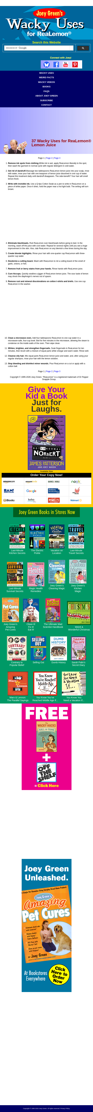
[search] (37, 48)
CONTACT (46, 105)
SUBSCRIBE (46, 100)
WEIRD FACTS (46, 77)
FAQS (46, 91)
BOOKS (46, 86)
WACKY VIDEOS (46, 82)
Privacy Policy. (65, 1108)
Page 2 (49, 158)
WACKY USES (46, 73)
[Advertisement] (46, 1078)
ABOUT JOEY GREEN (46, 96)
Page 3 (57, 158)
